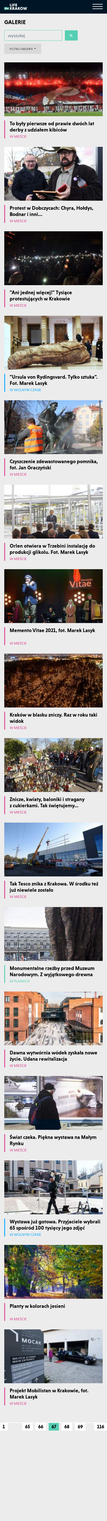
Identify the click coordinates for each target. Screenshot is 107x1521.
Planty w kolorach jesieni (37, 1306)
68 (66, 1426)
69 (80, 1426)
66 (40, 1426)
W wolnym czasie (25, 390)
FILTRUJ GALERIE (22, 48)
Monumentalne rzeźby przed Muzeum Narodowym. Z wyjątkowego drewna (52, 971)
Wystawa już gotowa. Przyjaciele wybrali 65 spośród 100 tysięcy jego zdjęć (55, 1225)
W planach (20, 981)
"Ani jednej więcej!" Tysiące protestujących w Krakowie (41, 295)
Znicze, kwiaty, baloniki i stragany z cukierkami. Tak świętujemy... (47, 802)
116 (100, 1426)
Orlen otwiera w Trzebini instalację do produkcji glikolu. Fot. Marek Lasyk (52, 549)
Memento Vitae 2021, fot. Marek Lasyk (52, 630)
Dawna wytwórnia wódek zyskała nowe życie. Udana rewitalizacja (53, 1056)
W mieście (18, 137)
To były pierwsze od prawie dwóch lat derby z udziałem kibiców (52, 126)
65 (27, 1426)
